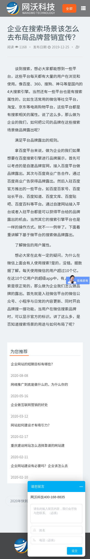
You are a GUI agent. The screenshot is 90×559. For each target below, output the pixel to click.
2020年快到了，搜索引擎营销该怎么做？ (27, 500)
